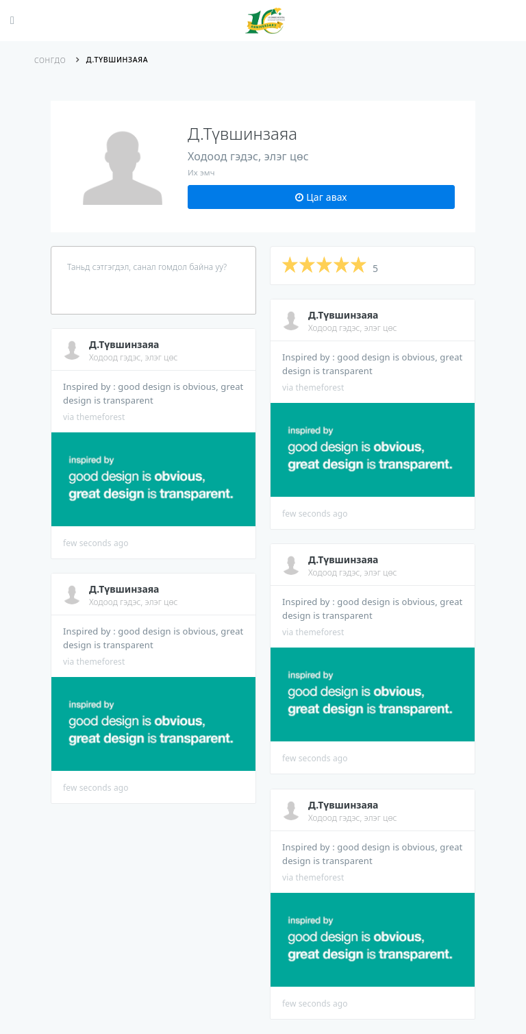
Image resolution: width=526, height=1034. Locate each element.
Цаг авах (321, 197)
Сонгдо (50, 60)
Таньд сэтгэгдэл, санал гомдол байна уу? (147, 267)
